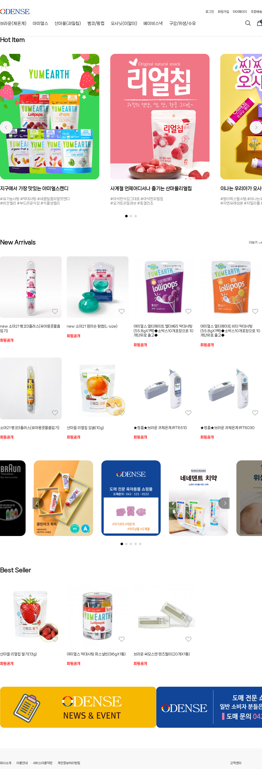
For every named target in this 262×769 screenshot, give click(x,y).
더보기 (255, 242)
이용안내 (22, 763)
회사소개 (5, 763)
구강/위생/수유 (182, 23)
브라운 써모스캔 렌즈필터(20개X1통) (162, 654)
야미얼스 (40, 23)
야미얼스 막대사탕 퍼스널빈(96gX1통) (96, 654)
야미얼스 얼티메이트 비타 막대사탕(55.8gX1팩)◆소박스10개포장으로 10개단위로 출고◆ (230, 330)
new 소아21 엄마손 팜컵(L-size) (92, 326)
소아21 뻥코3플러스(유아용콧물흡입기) (29, 428)
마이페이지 (240, 11)
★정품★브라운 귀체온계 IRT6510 (160, 428)
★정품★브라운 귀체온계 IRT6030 (227, 428)
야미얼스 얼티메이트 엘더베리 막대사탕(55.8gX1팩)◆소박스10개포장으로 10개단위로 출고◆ (163, 330)
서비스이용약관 (42, 763)
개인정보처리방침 (69, 763)
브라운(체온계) (13, 23)
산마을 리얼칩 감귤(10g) (85, 428)
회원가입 (223, 11)
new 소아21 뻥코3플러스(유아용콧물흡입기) (30, 328)
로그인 (209, 11)
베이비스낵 (153, 23)
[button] (6, 127)
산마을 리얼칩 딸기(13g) (18, 654)
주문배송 (256, 11)
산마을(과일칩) (67, 23)
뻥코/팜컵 (95, 23)
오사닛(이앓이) (124, 23)
